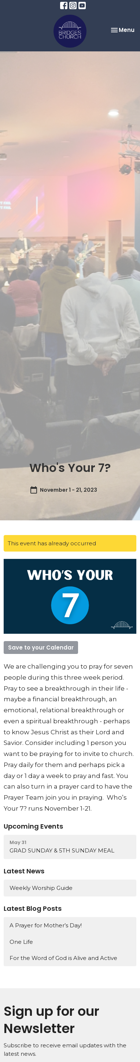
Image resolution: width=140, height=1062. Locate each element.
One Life (21, 941)
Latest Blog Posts (33, 908)
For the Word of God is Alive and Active (63, 957)
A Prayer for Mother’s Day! (46, 925)
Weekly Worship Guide (41, 887)
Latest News (24, 871)
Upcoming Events (33, 826)
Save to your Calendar (41, 647)
